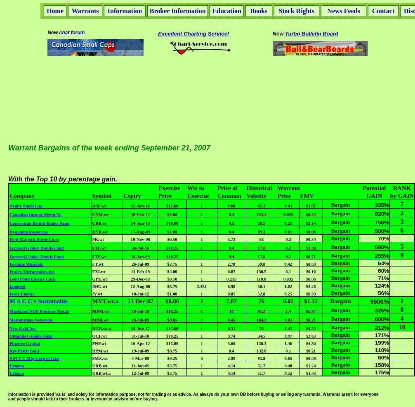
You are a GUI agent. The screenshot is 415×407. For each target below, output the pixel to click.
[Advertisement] (207, 78)
